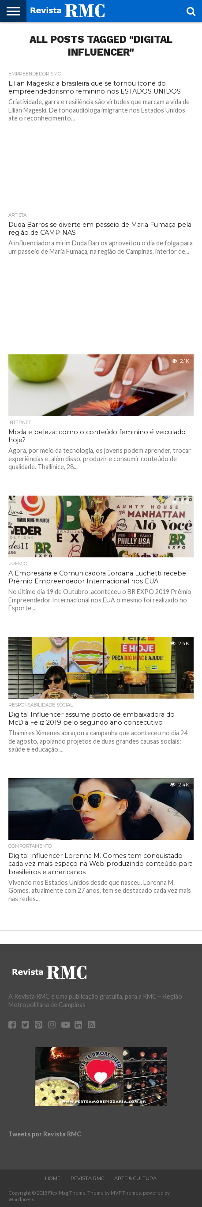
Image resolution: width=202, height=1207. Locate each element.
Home (52, 1178)
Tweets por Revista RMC (44, 1134)
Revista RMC (87, 1178)
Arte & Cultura (135, 1178)
